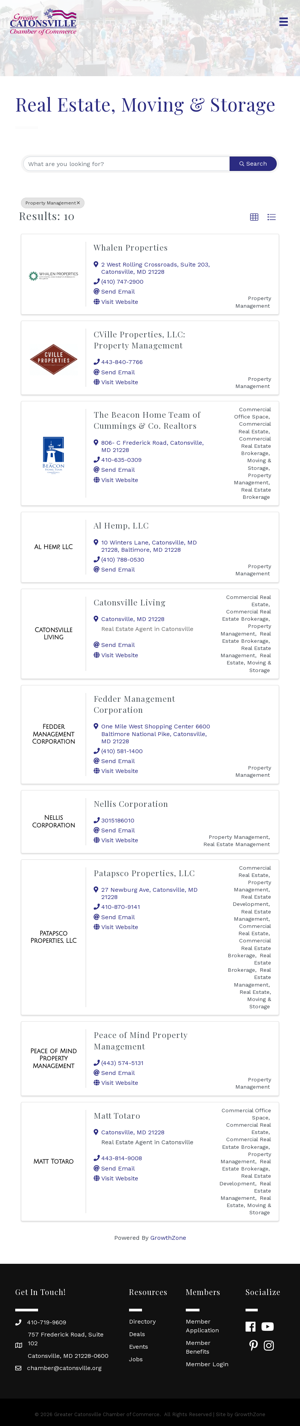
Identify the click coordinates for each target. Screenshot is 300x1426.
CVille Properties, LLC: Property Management (139, 339)
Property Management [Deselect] (53, 203)
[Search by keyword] (126, 163)
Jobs (136, 1359)
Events (138, 1346)
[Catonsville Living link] (53, 633)
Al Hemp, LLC (121, 525)
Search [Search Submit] (253, 163)
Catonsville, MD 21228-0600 (68, 1355)
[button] (254, 217)
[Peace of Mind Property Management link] (53, 1059)
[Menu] (283, 21)
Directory (142, 1321)
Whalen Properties (131, 247)
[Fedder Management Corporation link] (53, 734)
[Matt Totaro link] (54, 1162)
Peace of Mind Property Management (141, 1040)
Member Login (207, 1364)
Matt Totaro (117, 1115)
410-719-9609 (46, 1322)
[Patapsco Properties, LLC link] (53, 937)
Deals (137, 1334)
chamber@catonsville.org (64, 1368)
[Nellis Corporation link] (53, 821)
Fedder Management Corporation (134, 704)
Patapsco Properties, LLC (144, 872)
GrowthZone (168, 1237)
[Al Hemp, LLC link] (53, 547)
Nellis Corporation (131, 803)
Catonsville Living (130, 602)
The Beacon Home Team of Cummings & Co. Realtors (147, 420)
